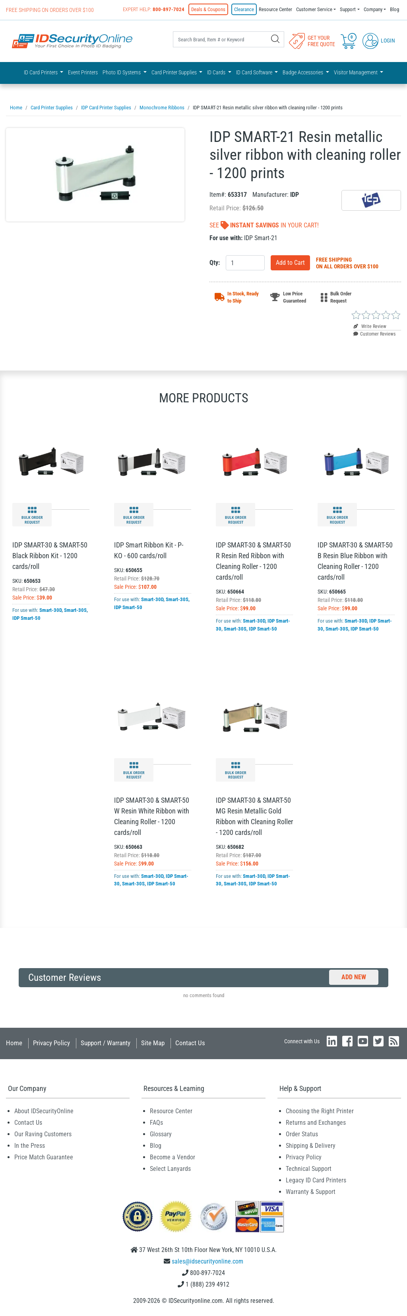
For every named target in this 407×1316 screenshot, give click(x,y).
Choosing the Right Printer (320, 1111)
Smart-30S (75, 610)
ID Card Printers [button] (41, 72)
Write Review (369, 326)
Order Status (302, 1134)
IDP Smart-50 (26, 618)
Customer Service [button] (314, 9)
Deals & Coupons (208, 9)
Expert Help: (153, 9)
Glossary (161, 1134)
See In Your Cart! (264, 225)
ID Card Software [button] (254, 72)
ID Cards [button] (217, 72)
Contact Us (190, 1043)
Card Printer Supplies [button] (174, 72)
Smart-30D (50, 610)
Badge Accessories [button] (303, 72)
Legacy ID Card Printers (316, 1180)
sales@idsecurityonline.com (207, 1261)
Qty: (214, 262)
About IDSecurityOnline (44, 1111)
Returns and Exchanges (316, 1122)
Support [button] (348, 9)
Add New (353, 977)
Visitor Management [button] (356, 72)
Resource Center (275, 9)
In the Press (29, 1145)
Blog (394, 9)
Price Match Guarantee (43, 1157)
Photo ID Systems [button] (122, 72)
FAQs (156, 1122)
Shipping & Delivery (310, 1145)
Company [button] (373, 9)
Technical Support (308, 1168)
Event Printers (83, 72)
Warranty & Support (310, 1192)
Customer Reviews (374, 334)
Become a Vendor (172, 1157)
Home (14, 1043)
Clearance (244, 9)
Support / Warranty (105, 1043)
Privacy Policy (51, 1043)
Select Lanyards (170, 1168)
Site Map (153, 1043)
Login (378, 40)
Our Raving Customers (43, 1134)
